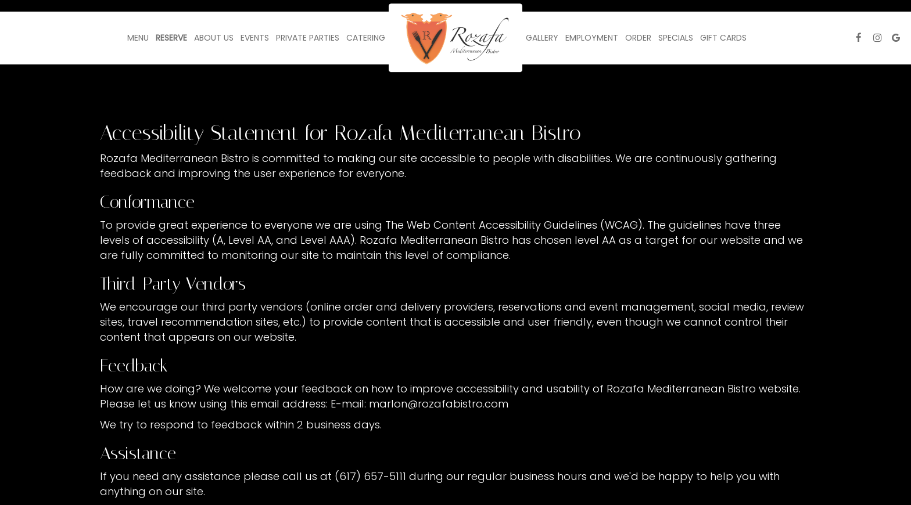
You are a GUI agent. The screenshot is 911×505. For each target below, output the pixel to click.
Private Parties (307, 38)
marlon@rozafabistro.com (438, 403)
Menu (138, 38)
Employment (591, 38)
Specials (675, 38)
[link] (455, 37)
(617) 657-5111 (370, 476)
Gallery (542, 38)
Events (255, 38)
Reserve (171, 38)
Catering (365, 38)
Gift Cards (723, 38)
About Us (214, 38)
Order (638, 38)
